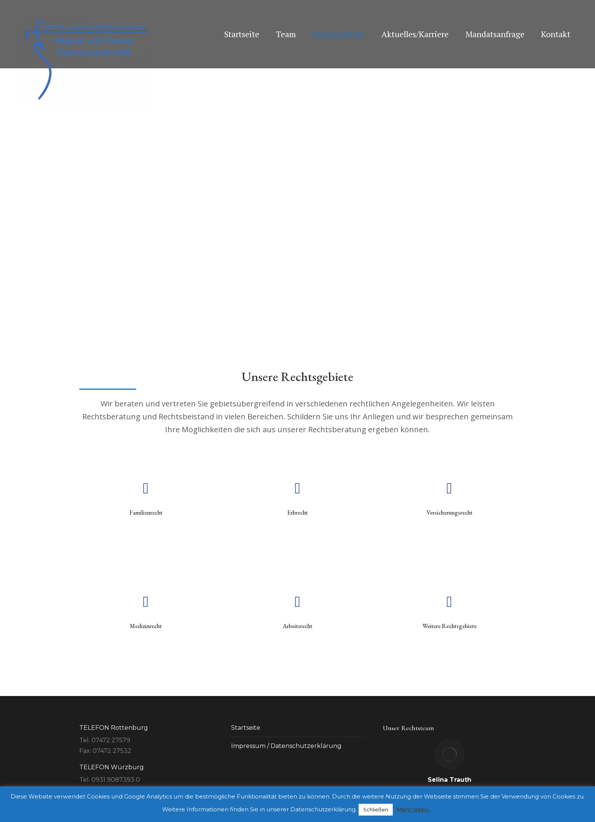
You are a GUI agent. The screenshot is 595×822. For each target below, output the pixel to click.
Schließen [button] (375, 809)
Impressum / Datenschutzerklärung (286, 746)
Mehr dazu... (414, 809)
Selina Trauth (449, 779)
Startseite (245, 727)
